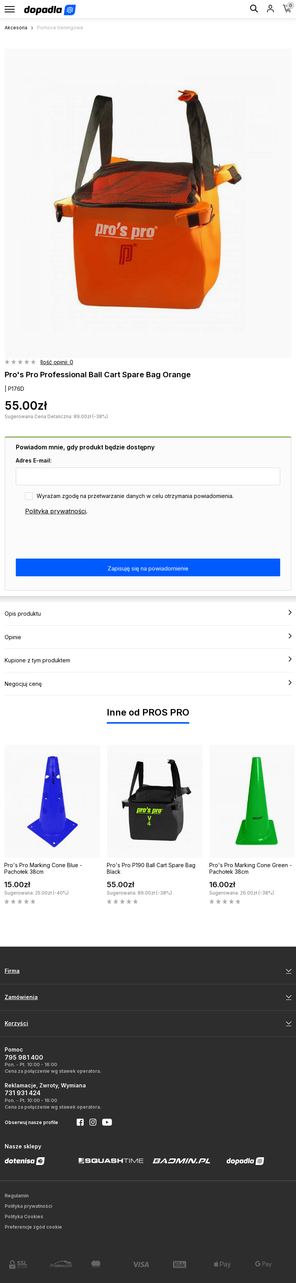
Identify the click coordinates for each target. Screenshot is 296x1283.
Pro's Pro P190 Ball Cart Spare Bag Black (151, 868)
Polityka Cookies (24, 1216)
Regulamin (17, 1196)
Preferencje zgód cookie (33, 1227)
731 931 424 (22, 1093)
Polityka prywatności (55, 511)
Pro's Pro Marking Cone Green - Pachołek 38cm (250, 868)
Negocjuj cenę (148, 683)
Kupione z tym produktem (148, 660)
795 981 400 (24, 1057)
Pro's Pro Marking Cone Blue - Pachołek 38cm (43, 868)
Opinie (148, 636)
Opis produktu (148, 613)
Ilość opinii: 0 (56, 362)
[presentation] (74, 537)
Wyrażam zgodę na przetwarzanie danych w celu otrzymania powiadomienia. (135, 496)
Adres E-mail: (34, 460)
